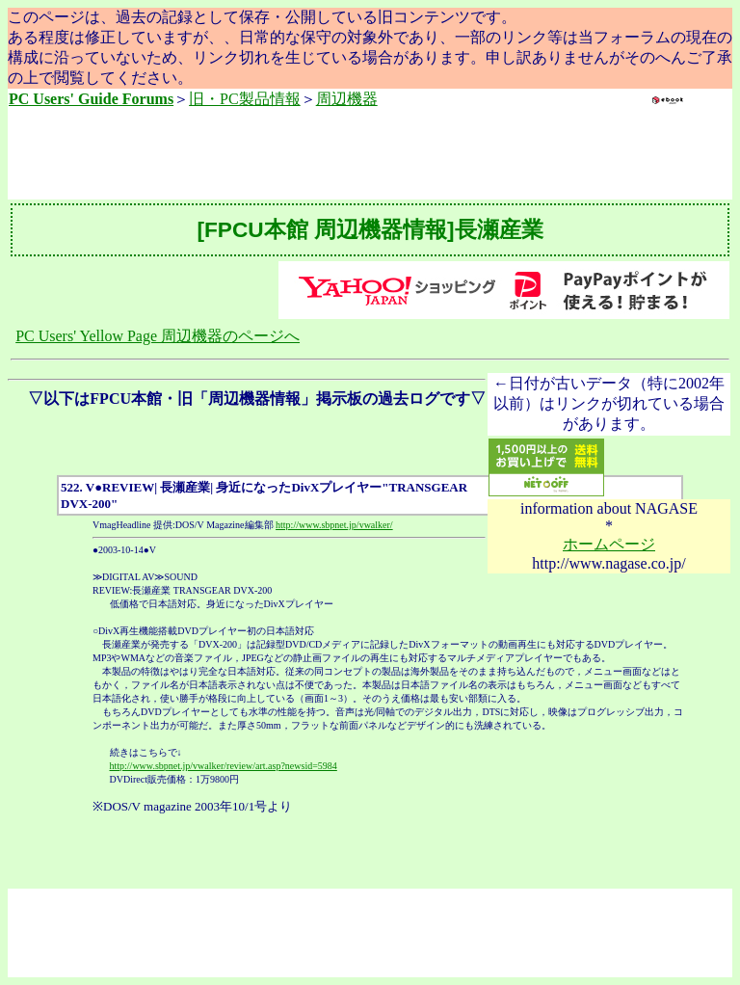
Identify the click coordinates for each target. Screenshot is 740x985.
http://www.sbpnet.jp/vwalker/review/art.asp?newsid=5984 (223, 765)
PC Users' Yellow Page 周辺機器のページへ (157, 336)
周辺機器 (347, 99)
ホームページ (609, 544)
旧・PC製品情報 (245, 99)
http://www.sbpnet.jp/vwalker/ (334, 524)
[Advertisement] (370, 155)
